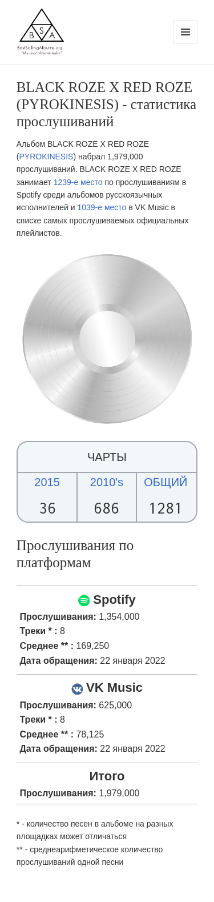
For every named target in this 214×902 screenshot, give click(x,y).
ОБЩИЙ (165, 482)
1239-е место (78, 182)
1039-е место (101, 207)
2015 (47, 482)
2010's (106, 482)
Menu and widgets (185, 43)
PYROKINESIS (46, 156)
